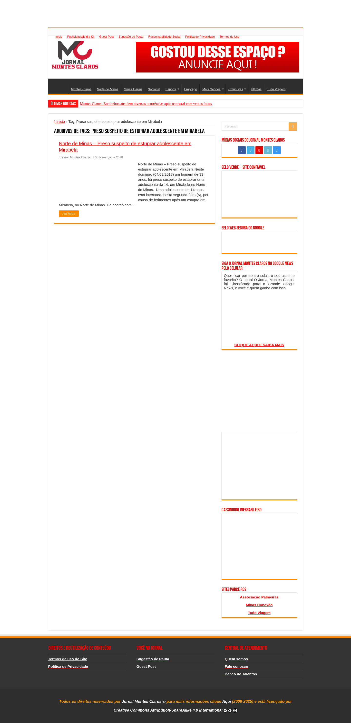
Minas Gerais (133, 89)
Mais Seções (211, 89)
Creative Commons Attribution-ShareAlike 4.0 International (168, 710)
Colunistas (235, 89)
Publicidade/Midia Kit (80, 36)
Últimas (256, 89)
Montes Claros (81, 89)
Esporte (171, 89)
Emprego (190, 89)
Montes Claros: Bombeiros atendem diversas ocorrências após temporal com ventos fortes (146, 104)
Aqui (227, 701)
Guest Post (106, 36)
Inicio (59, 36)
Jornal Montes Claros (75, 157)
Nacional (154, 89)
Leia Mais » (69, 213)
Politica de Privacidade (200, 36)
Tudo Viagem (276, 89)
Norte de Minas (107, 89)
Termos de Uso (229, 36)
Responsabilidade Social (164, 36)
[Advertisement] (175, 11)
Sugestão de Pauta (130, 36)
